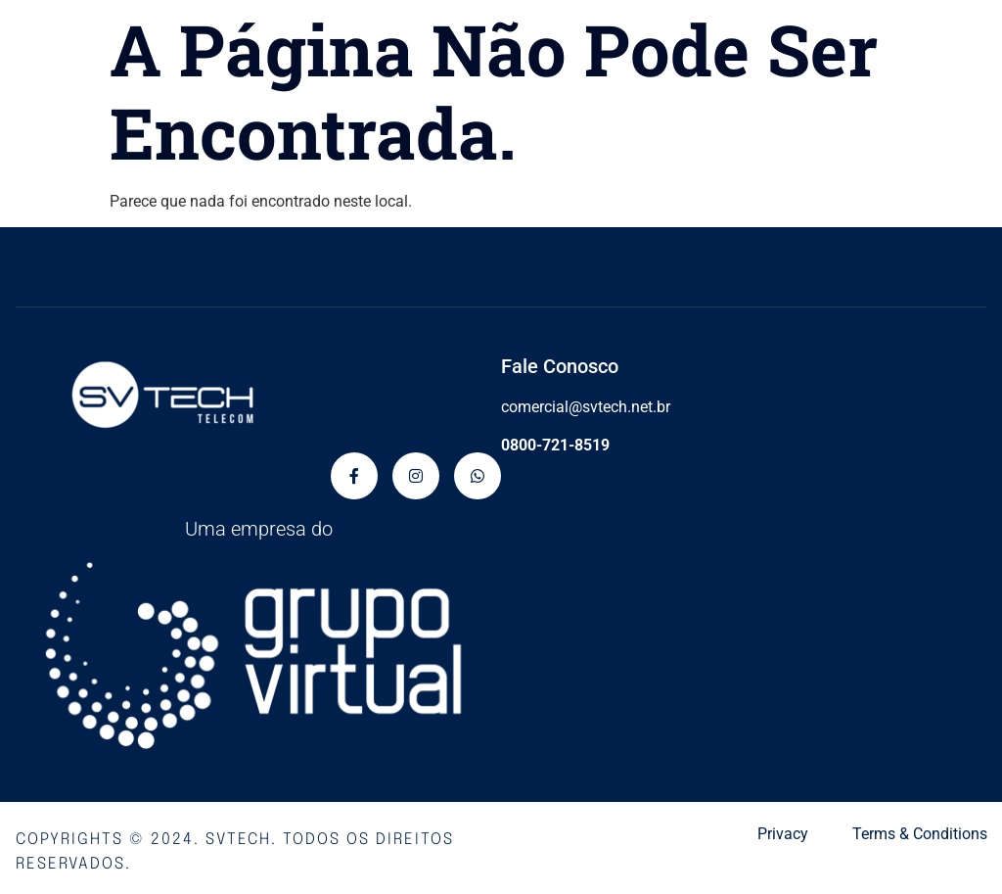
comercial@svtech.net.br (585, 407)
